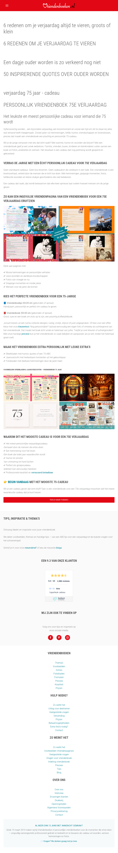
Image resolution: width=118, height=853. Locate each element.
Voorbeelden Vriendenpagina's (59, 751)
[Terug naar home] (59, 5)
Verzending (59, 715)
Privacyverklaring (59, 811)
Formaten (59, 677)
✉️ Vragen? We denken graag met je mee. (59, 841)
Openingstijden (59, 804)
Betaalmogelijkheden (59, 723)
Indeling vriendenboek (59, 761)
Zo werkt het (59, 705)
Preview (59, 681)
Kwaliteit (59, 684)
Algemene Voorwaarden (59, 807)
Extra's (59, 670)
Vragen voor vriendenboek (59, 758)
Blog (59, 772)
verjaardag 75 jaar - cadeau (31, 93)
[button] (6, 5)
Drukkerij (59, 800)
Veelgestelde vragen (59, 712)
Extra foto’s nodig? (59, 726)
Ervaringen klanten (59, 796)
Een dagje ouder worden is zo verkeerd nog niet (52, 62)
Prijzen (59, 688)
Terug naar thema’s (59, 500)
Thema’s (59, 662)
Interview (59, 793)
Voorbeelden (59, 666)
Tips (59, 769)
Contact (59, 730)
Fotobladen (59, 673)
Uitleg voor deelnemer (59, 708)
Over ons (59, 789)
